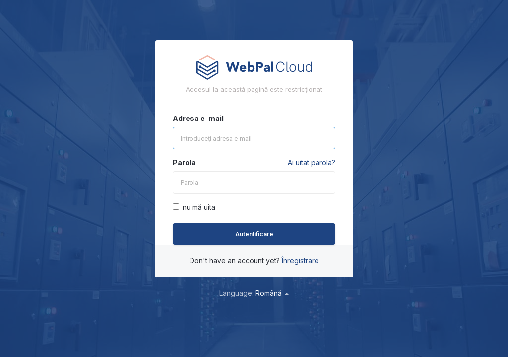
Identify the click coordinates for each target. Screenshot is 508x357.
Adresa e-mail (198, 118)
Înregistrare (300, 260)
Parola (184, 162)
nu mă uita (194, 207)
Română (272, 293)
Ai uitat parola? (311, 162)
